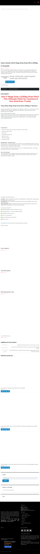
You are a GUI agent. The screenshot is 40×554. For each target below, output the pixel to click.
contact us (5, 223)
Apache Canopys (24, 516)
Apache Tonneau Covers (26, 515)
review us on (8, 546)
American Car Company (9, 541)
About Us (23, 518)
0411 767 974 (25, 508)
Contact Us (23, 519)
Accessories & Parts (25, 513)
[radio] (12, 76)
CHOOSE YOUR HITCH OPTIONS (5, 77)
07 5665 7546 (25, 507)
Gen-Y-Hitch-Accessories (8, 490)
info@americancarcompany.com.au (29, 510)
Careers (23, 521)
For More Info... (33, 538)
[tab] (4, 89)
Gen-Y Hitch (6, 85)
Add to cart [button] (5, 391)
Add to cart (11, 81)
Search (5, 480)
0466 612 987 (27, 509)
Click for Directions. (4, 539)
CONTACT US (23, 505)
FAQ (22, 524)
